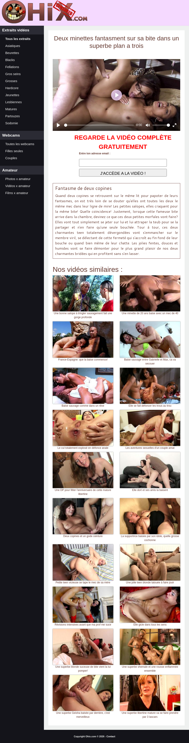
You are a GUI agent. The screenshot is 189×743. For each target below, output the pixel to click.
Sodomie (11, 123)
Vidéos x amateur (17, 186)
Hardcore (11, 88)
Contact (110, 736)
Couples (11, 158)
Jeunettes (12, 95)
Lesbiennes (13, 102)
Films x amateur (16, 193)
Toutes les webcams (19, 144)
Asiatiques (12, 46)
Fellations (12, 67)
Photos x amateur (18, 179)
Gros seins (13, 74)
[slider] (99, 125)
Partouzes (12, 116)
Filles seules (14, 151)
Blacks (10, 60)
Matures (11, 109)
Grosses (11, 81)
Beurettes (12, 53)
